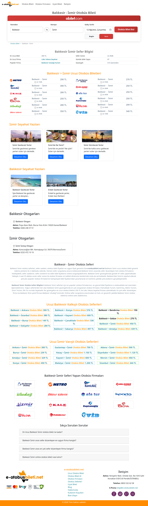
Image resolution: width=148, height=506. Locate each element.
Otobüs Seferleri (75, 481)
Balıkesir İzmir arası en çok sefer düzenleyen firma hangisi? (48, 448)
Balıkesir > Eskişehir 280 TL (30, 325)
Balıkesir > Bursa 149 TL (30, 320)
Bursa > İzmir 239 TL (30, 352)
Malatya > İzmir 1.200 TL (74, 363)
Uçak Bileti (57, 4)
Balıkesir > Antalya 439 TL (118, 328)
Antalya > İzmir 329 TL (30, 357)
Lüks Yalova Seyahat (49, 59)
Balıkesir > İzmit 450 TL (117, 323)
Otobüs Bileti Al (74, 476)
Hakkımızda (73, 490)
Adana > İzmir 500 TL (118, 347)
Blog (70, 487)
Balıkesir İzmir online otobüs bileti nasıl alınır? (42, 457)
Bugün (91, 36)
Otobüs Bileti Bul (126, 29)
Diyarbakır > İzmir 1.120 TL (118, 352)
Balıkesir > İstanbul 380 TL (30, 315)
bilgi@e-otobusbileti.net (127, 488)
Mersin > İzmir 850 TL (118, 357)
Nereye (54, 24)
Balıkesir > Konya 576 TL (74, 310)
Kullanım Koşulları (75, 492)
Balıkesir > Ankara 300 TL (30, 310)
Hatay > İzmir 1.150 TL (74, 352)
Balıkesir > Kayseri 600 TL (74, 315)
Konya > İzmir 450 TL (30, 363)
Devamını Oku (20, 157)
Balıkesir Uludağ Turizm (51, 63)
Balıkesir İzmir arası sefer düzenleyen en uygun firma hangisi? (49, 440)
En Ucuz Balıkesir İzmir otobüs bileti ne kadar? (42, 432)
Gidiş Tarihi (89, 24)
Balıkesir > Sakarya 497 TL (74, 328)
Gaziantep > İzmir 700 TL (74, 347)
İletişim (67, 4)
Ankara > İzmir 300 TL (30, 347)
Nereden (14, 24)
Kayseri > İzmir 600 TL (74, 357)
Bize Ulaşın (72, 495)
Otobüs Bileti (28, 4)
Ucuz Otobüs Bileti (76, 473)
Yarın (106, 36)
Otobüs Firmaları (43, 4)
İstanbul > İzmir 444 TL (118, 363)
